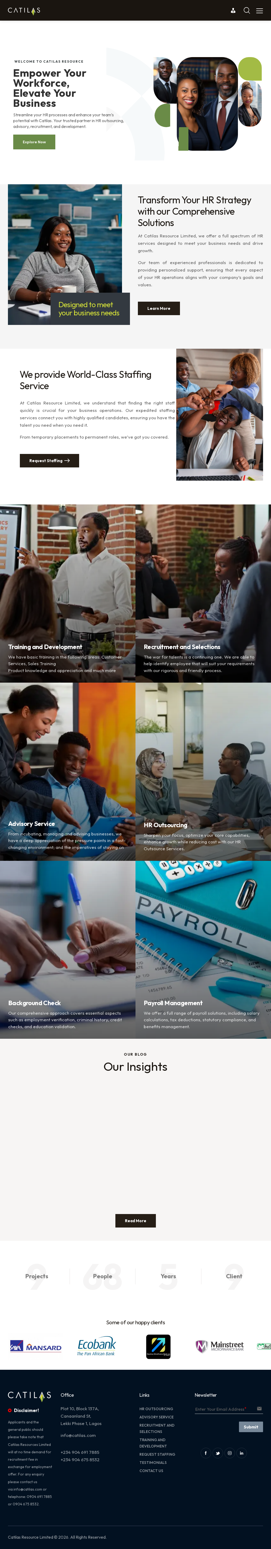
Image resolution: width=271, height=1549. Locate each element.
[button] (11, 1346)
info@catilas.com (27, 1489)
